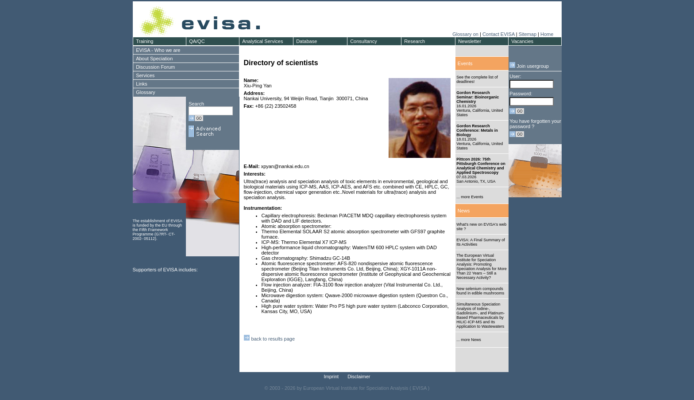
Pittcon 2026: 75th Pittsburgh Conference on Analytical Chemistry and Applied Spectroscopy (480, 166)
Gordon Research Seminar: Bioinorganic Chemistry (477, 97)
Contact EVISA (498, 34)
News (464, 210)
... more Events (469, 197)
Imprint (331, 376)
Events (465, 63)
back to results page (269, 338)
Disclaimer (358, 376)
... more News (468, 339)
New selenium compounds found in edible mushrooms (480, 290)
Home (546, 34)
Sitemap (527, 34)
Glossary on (466, 34)
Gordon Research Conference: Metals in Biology (477, 130)
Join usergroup (529, 66)
